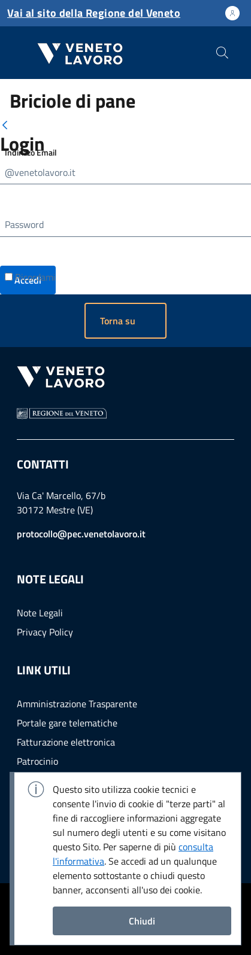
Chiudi (142, 921)
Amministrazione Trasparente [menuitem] (77, 704)
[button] (125, 321)
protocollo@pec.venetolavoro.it (81, 534)
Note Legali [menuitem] (40, 613)
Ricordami (30, 277)
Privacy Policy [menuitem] (45, 632)
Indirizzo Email (31, 152)
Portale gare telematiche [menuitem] (67, 723)
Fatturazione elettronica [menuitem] (66, 742)
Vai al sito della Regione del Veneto (93, 13)
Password (24, 224)
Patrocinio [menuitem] (37, 761)
